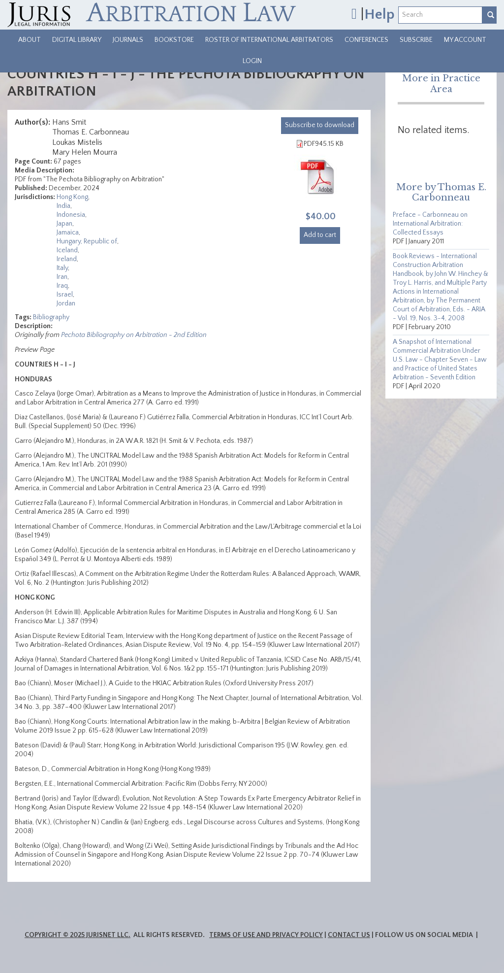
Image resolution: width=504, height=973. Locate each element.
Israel (65, 295)
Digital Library (76, 40)
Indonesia (71, 215)
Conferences (366, 40)
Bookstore (174, 40)
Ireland (67, 259)
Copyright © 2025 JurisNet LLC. (77, 935)
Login (252, 61)
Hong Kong (72, 197)
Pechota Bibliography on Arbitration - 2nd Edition (134, 335)
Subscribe (416, 40)
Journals (128, 40)
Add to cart (320, 235)
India (63, 206)
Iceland (67, 250)
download (319, 125)
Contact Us (349, 935)
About (29, 40)
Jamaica (68, 232)
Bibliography (51, 317)
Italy (62, 268)
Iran (62, 277)
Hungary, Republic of (87, 241)
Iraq (62, 286)
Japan (64, 224)
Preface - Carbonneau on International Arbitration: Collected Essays (430, 223)
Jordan (66, 303)
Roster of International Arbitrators (269, 40)
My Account (465, 40)
